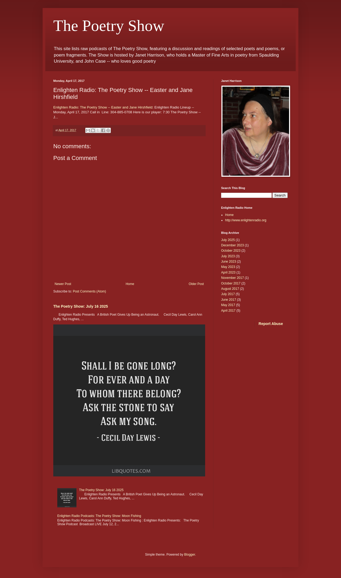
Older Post (196, 284)
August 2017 (230, 289)
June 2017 (228, 300)
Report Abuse (271, 324)
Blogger (189, 554)
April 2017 (228, 310)
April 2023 (228, 272)
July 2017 (228, 294)
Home (130, 284)
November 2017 (232, 278)
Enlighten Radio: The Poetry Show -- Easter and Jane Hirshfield (102, 107)
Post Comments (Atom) (89, 291)
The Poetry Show (108, 25)
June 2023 (228, 261)
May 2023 (228, 267)
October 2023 (231, 250)
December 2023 (232, 245)
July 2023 (228, 256)
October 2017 (231, 283)
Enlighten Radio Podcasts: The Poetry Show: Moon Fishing (99, 516)
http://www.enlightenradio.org (245, 220)
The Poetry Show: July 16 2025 (80, 306)
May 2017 (228, 305)
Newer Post (63, 284)
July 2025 (228, 240)
